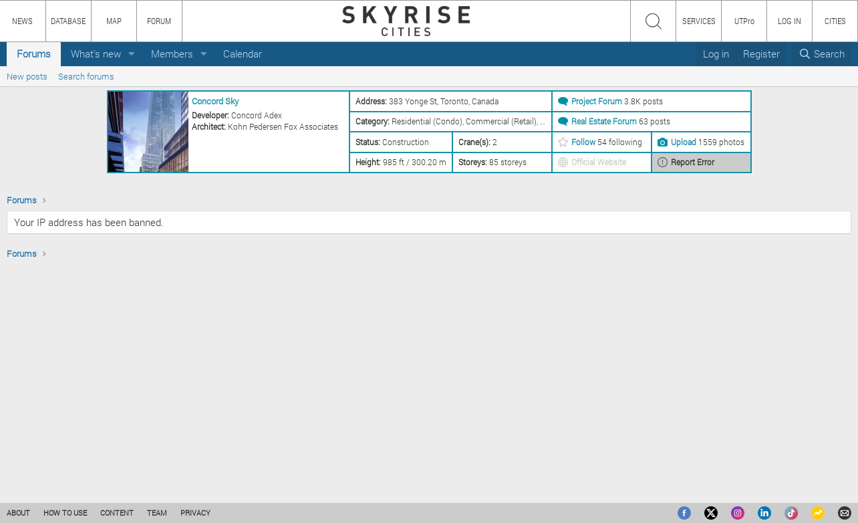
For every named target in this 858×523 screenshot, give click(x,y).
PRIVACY (195, 513)
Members (172, 53)
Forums (34, 53)
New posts (27, 76)
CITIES (835, 21)
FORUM (159, 21)
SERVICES (699, 21)
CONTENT (117, 513)
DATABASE (68, 21)
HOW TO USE (65, 513)
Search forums (86, 76)
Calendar (242, 53)
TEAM (157, 513)
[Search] (821, 53)
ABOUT (18, 513)
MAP (114, 21)
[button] (131, 53)
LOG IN (789, 21)
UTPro (744, 21)
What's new (96, 53)
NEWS (22, 21)
